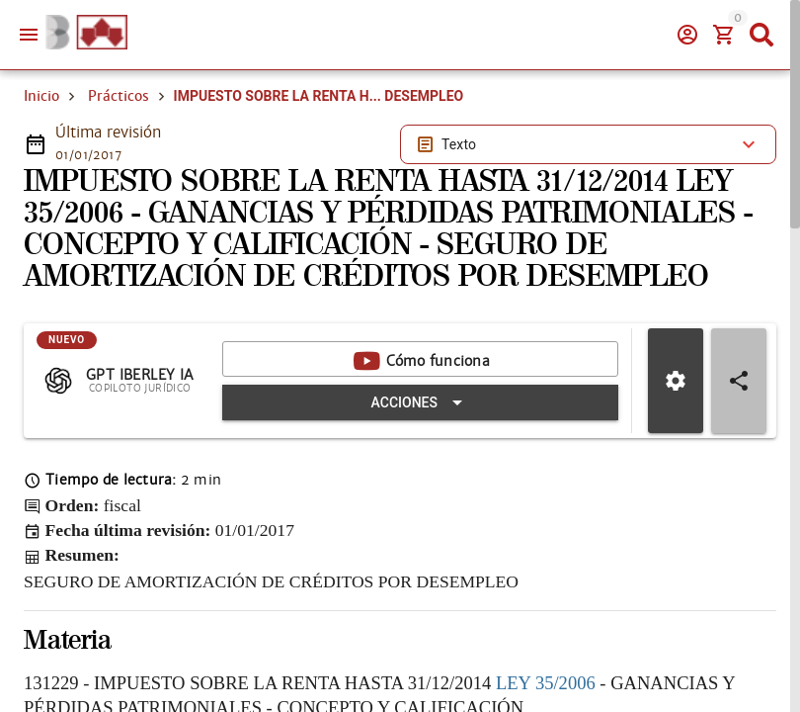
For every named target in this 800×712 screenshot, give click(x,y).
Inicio (41, 96)
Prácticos (118, 96)
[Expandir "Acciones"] (420, 402)
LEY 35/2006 (546, 682)
